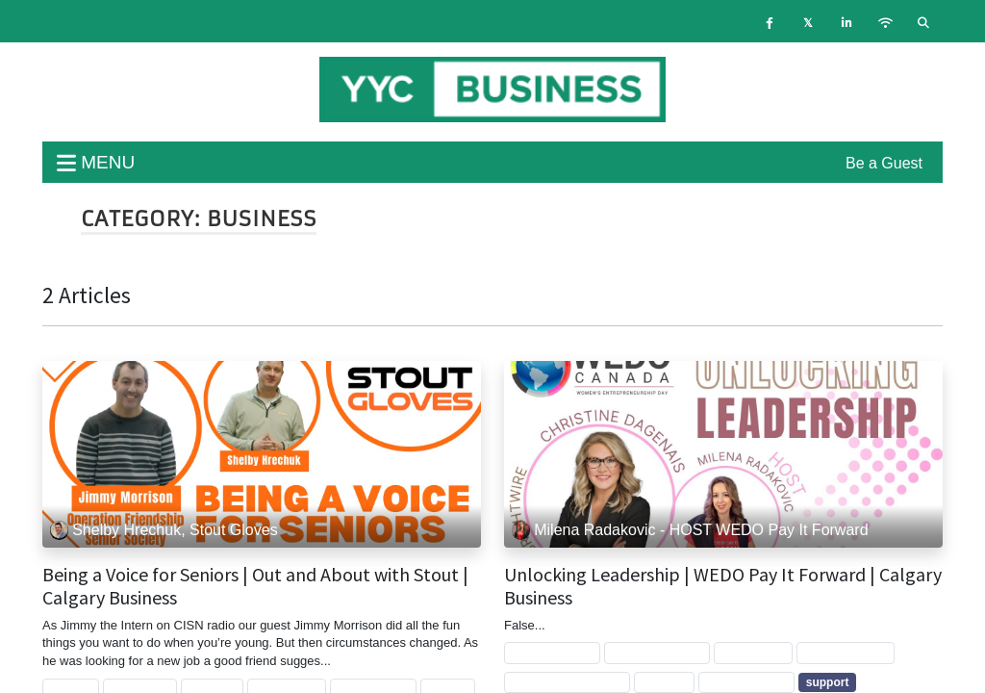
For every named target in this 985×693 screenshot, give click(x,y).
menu (96, 162)
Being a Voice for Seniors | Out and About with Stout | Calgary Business (255, 586)
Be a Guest (884, 163)
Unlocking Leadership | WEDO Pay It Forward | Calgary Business (723, 586)
